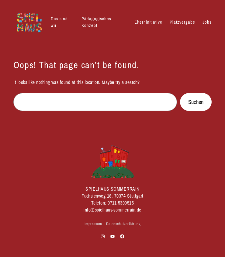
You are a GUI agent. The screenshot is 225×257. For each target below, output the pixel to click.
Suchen (195, 102)
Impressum (93, 224)
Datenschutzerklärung (123, 224)
